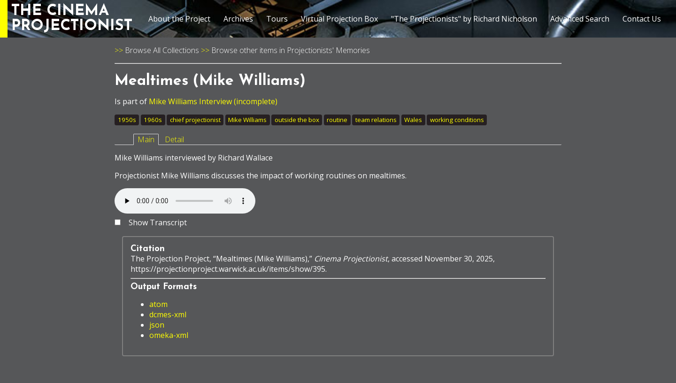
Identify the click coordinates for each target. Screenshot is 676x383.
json (156, 325)
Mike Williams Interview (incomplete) (213, 101)
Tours (277, 19)
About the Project (179, 19)
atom (158, 304)
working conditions (457, 119)
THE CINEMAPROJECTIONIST (71, 19)
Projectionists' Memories (328, 50)
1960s (153, 119)
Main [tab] (146, 139)
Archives (238, 19)
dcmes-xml (167, 314)
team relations (376, 119)
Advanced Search (579, 19)
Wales (413, 119)
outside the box (297, 119)
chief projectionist (195, 119)
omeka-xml (168, 335)
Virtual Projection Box (339, 19)
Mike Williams (247, 119)
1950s (127, 119)
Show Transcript (158, 222)
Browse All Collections (162, 50)
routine (337, 119)
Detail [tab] (174, 139)
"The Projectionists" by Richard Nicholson (464, 19)
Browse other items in (249, 50)
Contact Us (641, 19)
